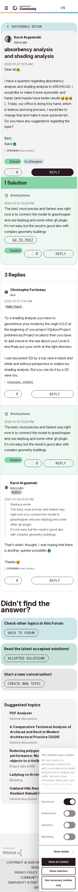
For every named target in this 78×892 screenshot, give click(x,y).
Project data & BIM (22, 766)
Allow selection (59, 871)
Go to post (22, 240)
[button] (8, 172)
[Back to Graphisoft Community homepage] (25, 7)
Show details (61, 851)
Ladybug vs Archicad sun (31, 774)
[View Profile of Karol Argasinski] (27, 37)
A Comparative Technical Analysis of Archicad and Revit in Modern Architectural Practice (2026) (40, 732)
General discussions (23, 718)
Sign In (71, 8)
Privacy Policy (26, 872)
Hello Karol (13, 306)
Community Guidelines (38, 877)
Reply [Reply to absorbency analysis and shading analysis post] (55, 172)
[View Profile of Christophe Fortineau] (28, 290)
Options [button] (71, 25)
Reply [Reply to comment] (61, 254)
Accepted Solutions (26, 658)
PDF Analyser (21, 713)
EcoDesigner (33, 161)
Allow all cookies (58, 861)
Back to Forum (21, 633)
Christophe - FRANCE (20, 382)
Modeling (16, 780)
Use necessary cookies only (58, 883)
